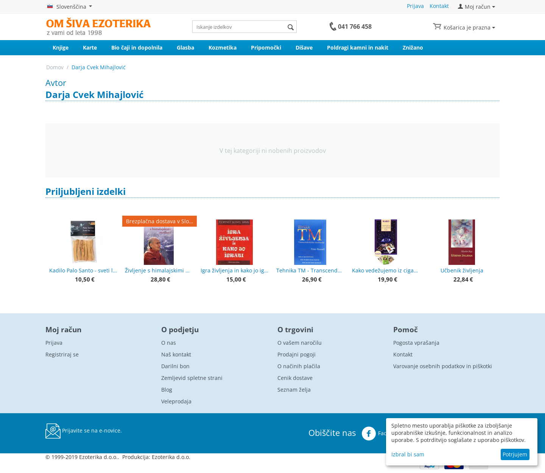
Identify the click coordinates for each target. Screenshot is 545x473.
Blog (166, 389)
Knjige (61, 47)
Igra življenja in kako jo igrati (235, 270)
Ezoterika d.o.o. (171, 457)
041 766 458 (355, 26)
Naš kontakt (176, 354)
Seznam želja (294, 389)
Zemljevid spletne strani (192, 377)
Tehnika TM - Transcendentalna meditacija (310, 270)
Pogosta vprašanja (416, 342)
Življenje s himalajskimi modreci (159, 270)
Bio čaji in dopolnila (136, 47)
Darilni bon (175, 366)
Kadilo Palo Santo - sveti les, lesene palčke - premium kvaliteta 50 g (83, 270)
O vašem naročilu (299, 342)
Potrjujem (515, 454)
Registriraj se (62, 354)
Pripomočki (266, 47)
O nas (168, 342)
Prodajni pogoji (296, 354)
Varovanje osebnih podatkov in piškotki (442, 366)
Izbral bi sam (407, 454)
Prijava (415, 5)
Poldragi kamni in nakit (357, 47)
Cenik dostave (295, 377)
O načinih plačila (298, 366)
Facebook (381, 433)
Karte (90, 47)
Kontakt (439, 5)
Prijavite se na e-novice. (83, 431)
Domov (55, 67)
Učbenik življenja (462, 270)
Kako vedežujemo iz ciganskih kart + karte (386, 270)
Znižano (413, 47)
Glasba (185, 47)
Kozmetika (223, 47)
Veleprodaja (176, 401)
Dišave (304, 47)
